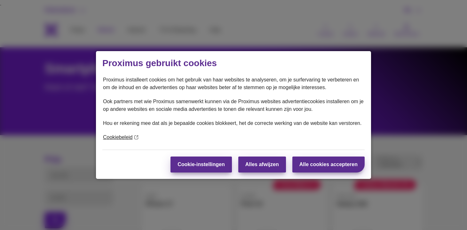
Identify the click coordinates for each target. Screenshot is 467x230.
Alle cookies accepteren (328, 164)
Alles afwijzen (262, 164)
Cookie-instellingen (201, 164)
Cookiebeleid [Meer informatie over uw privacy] (120, 137)
